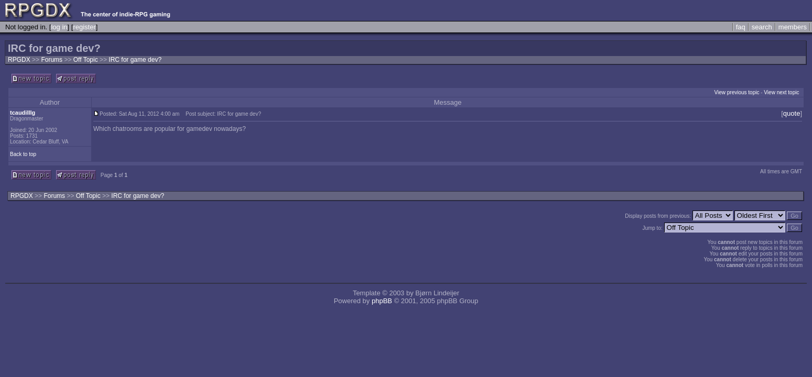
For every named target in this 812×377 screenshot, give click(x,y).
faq (740, 27)
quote (791, 113)
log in (59, 27)
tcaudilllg (22, 112)
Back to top (23, 154)
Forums (51, 59)
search (762, 27)
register (84, 27)
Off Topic (86, 59)
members (792, 27)
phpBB (382, 301)
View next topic (781, 92)
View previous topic (736, 92)
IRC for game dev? (135, 59)
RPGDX (19, 59)
